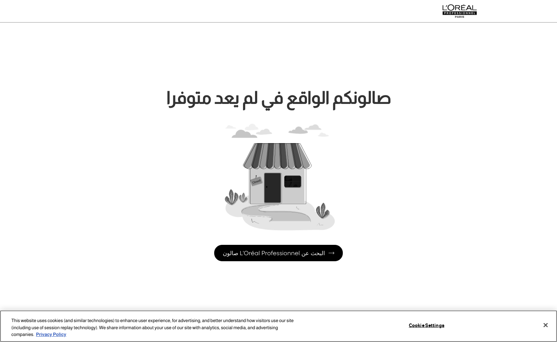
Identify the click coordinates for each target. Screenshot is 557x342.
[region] (278, 326)
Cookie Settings (426, 325)
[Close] (545, 325)
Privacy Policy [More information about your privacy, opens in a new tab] (51, 334)
